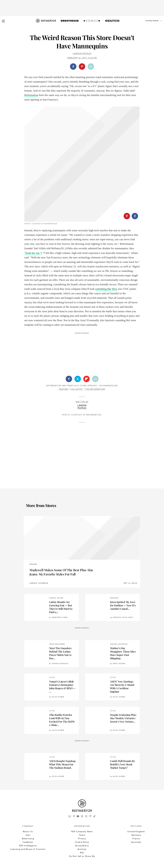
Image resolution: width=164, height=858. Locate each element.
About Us (28, 794)
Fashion (63, 351)
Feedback (28, 804)
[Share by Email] (91, 66)
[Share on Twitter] (77, 341)
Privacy (82, 801)
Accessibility (82, 808)
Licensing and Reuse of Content (27, 811)
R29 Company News (82, 794)
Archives (82, 811)
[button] (148, 24)
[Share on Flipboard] (86, 341)
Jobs (27, 797)
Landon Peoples (82, 54)
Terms (82, 797)
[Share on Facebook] (73, 66)
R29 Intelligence (28, 808)
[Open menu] (3, 19)
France (136, 801)
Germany (136, 797)
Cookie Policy (82, 804)
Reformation (31, 95)
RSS (82, 815)
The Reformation (95, 351)
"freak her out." (32, 215)
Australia (136, 804)
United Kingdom (136, 794)
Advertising (28, 801)
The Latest (76, 351)
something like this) (106, 251)
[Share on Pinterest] (82, 66)
